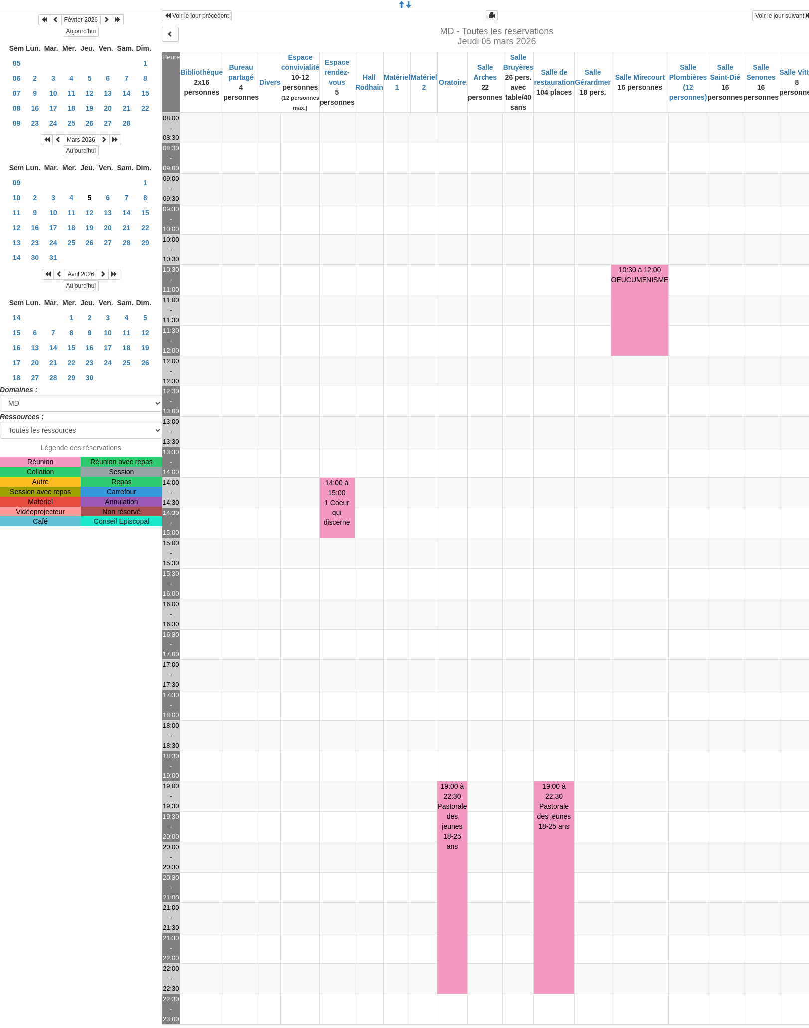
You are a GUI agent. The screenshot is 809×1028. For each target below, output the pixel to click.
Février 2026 (81, 19)
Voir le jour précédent (197, 15)
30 (35, 257)
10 (53, 93)
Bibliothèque (201, 72)
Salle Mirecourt (640, 77)
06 (17, 78)
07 (17, 93)
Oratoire (452, 82)
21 (127, 108)
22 (145, 108)
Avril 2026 (81, 274)
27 (108, 123)
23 (35, 123)
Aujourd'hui (81, 31)
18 (71, 108)
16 (35, 108)
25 (71, 123)
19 (90, 108)
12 (90, 93)
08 (17, 108)
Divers (270, 82)
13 (108, 93)
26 (90, 123)
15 (145, 93)
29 (145, 243)
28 (127, 123)
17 (53, 108)
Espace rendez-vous (337, 72)
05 (17, 63)
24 (53, 123)
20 (108, 108)
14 (127, 93)
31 (53, 257)
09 (17, 123)
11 (71, 93)
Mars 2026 (81, 139)
